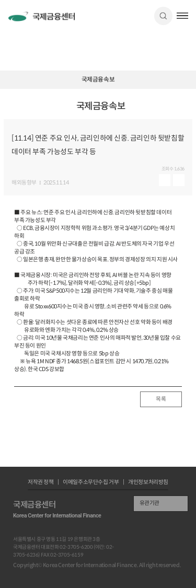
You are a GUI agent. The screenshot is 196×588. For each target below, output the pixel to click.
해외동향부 (24, 183)
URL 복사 (185, 110)
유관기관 (149, 503)
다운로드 (179, 180)
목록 (161, 399)
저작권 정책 (41, 483)
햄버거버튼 (183, 16)
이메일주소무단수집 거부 (91, 483)
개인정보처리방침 (148, 483)
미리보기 (164, 180)
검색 (163, 16)
